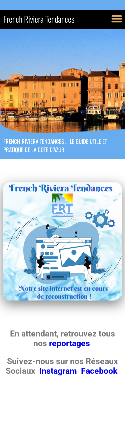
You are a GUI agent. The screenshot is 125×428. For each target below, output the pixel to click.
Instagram (59, 371)
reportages (70, 343)
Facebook (99, 371)
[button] (116, 18)
